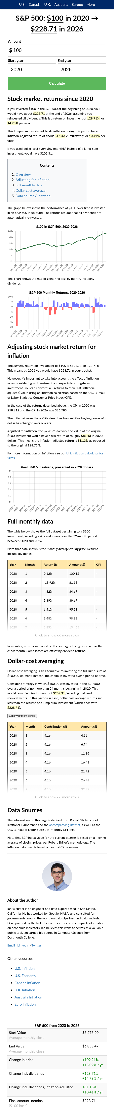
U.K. (47, 4)
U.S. (22, 4)
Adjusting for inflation (33, 179)
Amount (14, 41)
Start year (15, 60)
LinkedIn (23, 945)
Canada (35, 4)
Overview (23, 174)
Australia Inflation (28, 997)
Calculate (57, 83)
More (91, 4)
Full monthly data (29, 185)
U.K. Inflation (25, 990)
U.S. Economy (25, 975)
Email (11, 945)
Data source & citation (33, 196)
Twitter (36, 945)
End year (64, 60)
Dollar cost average (31, 190)
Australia (61, 4)
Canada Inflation (27, 983)
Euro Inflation (25, 1004)
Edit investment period (22, 715)
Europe (77, 4)
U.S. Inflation (25, 968)
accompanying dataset (64, 825)
